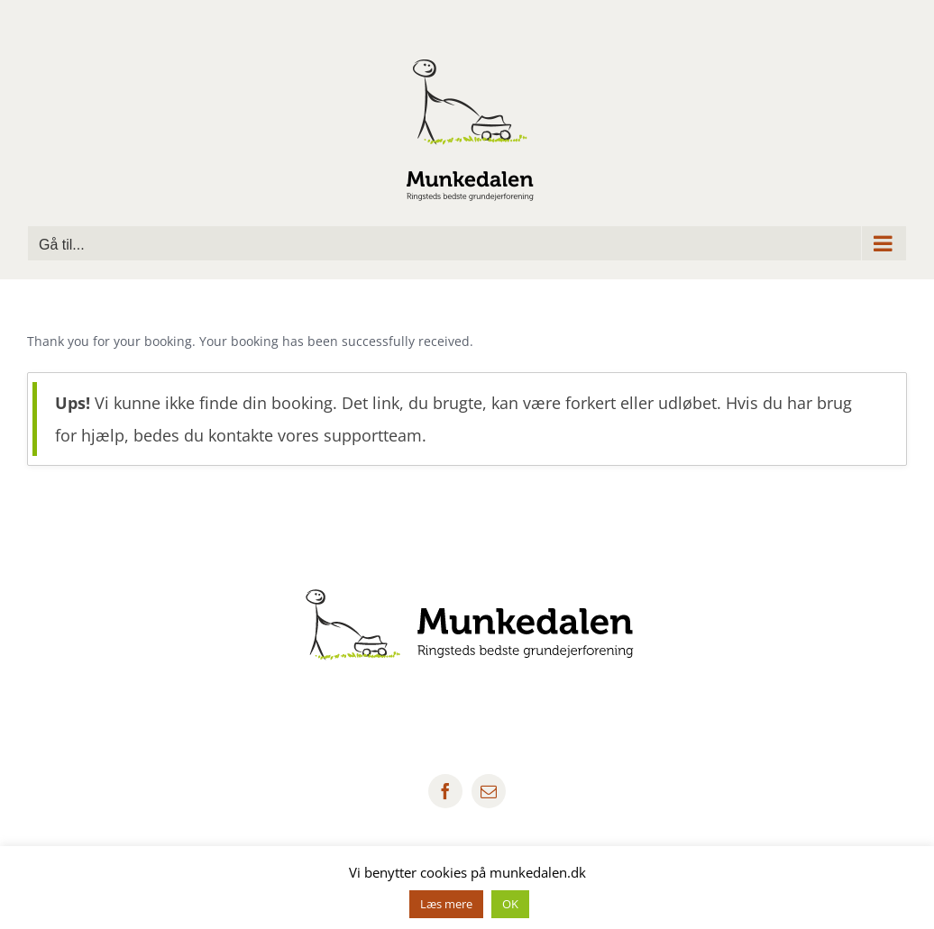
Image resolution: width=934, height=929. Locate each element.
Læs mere (446, 904)
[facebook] (445, 791)
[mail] (489, 791)
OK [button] (510, 904)
